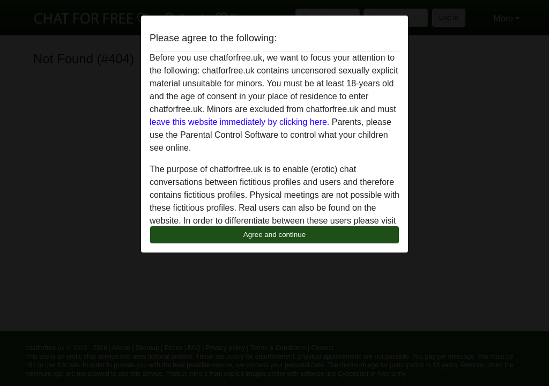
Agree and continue (274, 235)
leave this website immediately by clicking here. (239, 122)
